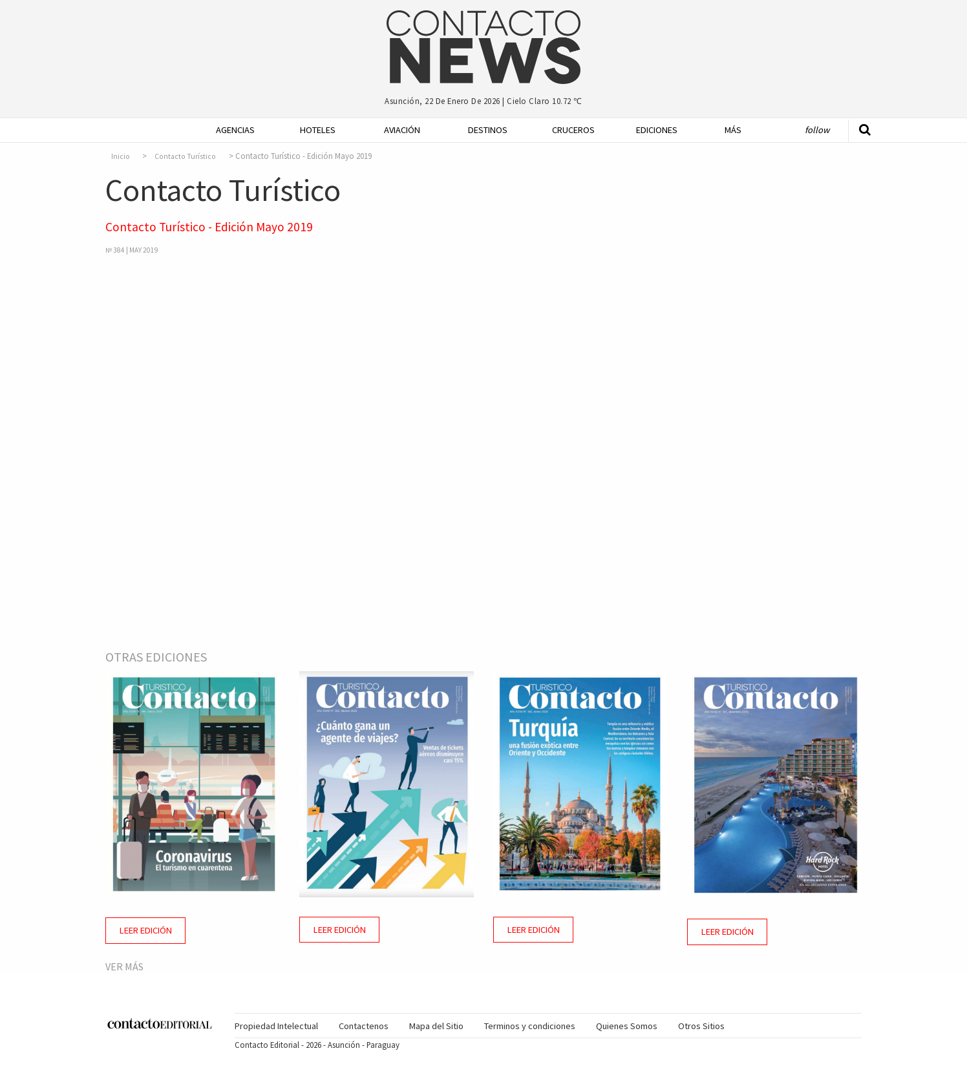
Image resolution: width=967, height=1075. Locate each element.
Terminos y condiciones (529, 1026)
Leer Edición (146, 930)
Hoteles (317, 130)
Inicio (120, 156)
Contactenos (363, 1026)
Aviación (402, 130)
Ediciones (656, 130)
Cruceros (572, 130)
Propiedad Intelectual (276, 1026)
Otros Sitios (701, 1026)
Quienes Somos (626, 1026)
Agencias (235, 130)
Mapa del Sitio (436, 1026)
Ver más (124, 966)
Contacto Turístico (185, 156)
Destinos (487, 130)
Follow (817, 130)
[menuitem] (231, 130)
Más (733, 130)
